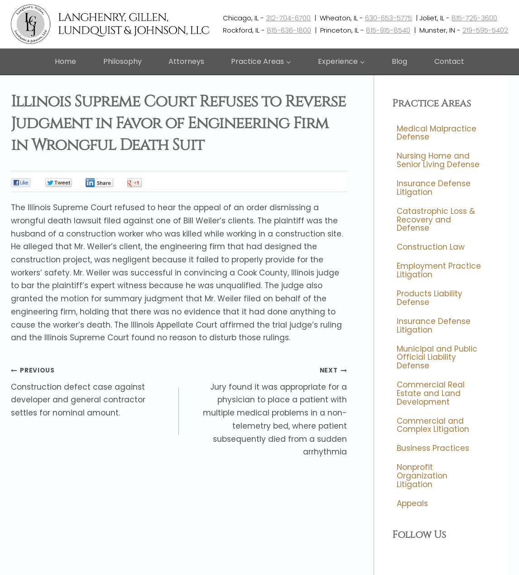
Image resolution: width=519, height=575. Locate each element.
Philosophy (122, 61)
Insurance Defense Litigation (434, 188)
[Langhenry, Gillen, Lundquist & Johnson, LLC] (111, 24)
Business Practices (433, 449)
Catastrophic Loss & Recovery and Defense (436, 219)
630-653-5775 (388, 18)
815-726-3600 (474, 18)
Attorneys (186, 61)
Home (65, 61)
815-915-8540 (388, 30)
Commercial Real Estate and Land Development (431, 393)
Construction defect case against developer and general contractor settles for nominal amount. (91, 390)
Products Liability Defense (429, 298)
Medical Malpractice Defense (436, 133)
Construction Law (431, 247)
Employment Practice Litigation (439, 270)
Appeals (412, 503)
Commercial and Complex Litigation (433, 425)
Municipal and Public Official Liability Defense (437, 357)
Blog (399, 61)
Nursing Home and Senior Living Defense (438, 160)
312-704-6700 (288, 18)
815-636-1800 (289, 30)
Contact (449, 61)
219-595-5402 (485, 30)
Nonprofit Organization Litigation (422, 476)
